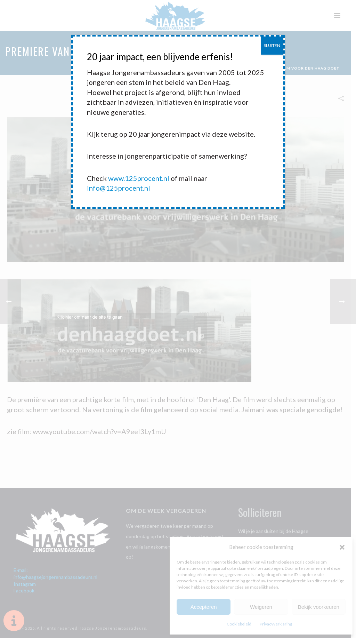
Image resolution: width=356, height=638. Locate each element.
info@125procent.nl (118, 188)
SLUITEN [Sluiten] (272, 45)
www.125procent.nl (138, 178)
